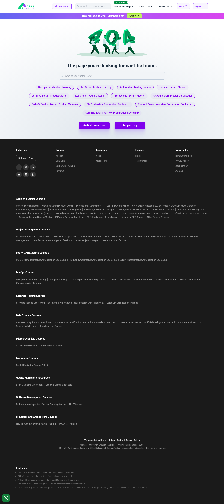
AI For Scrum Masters (163, 209)
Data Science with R (186, 322)
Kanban (165, 213)
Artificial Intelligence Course (158, 322)
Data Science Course (130, 322)
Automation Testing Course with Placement (82, 303)
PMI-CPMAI (44, 236)
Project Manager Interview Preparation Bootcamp (41, 260)
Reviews (60, 171)
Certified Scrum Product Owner (57, 205)
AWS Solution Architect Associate (135, 279)
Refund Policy (181, 166)
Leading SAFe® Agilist (118, 205)
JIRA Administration (65, 213)
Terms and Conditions (95, 440)
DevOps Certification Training (31, 279)
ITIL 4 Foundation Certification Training (36, 424)
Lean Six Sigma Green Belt (29, 384)
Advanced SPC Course (133, 217)
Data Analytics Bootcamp (104, 322)
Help (183, 6)
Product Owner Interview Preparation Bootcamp (93, 260)
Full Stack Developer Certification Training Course (41, 404)
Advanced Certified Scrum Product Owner (98, 213)
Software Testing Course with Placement (36, 303)
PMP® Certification (26, 236)
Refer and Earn (25, 158)
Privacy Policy (182, 161)
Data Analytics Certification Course (71, 322)
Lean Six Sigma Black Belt (59, 384)
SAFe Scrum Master (142, 205)
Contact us (61, 161)
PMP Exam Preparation (65, 236)
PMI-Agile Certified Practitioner (133, 209)
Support (130, 125)
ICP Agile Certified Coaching (69, 217)
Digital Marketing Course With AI (32, 365)
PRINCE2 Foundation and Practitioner (147, 236)
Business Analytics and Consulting (33, 322)
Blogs (98, 156)
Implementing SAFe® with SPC (31, 209)
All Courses (62, 6)
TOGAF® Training (68, 424)
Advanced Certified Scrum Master (35, 217)
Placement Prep (124, 6)
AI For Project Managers (87, 240)
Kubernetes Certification (28, 283)
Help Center (141, 161)
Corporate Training (65, 166)
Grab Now (134, 15)
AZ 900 (112, 279)
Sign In (200, 6)
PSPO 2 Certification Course (136, 213)
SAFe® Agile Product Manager (99, 209)
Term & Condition (183, 156)
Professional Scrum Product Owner (189, 213)
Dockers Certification (165, 279)
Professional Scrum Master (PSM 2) (34, 213)
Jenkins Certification (190, 279)
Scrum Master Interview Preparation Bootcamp (143, 260)
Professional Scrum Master (89, 205)
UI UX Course (75, 404)
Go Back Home (94, 125)
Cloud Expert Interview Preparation (88, 279)
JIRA (156, 213)
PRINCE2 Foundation (90, 236)
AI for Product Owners (158, 217)
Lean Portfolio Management (191, 209)
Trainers (139, 156)
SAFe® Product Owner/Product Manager (175, 205)
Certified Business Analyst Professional (52, 240)
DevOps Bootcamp (58, 279)
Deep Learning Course (50, 326)
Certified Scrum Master (27, 205)
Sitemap (179, 171)
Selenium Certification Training (122, 303)
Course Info (101, 161)
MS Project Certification (115, 240)
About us (60, 156)
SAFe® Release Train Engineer (65, 209)
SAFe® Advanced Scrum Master (102, 217)
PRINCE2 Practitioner (114, 236)
